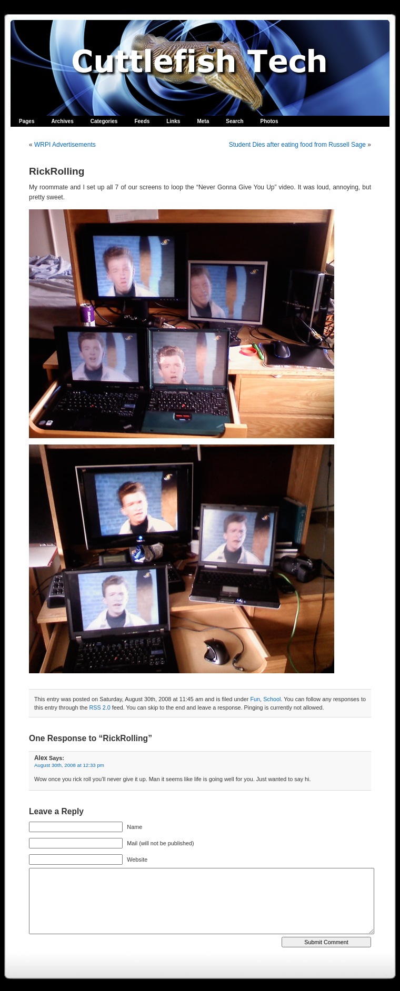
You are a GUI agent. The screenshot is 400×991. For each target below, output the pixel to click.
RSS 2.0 (99, 707)
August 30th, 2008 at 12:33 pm (69, 765)
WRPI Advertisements (65, 144)
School (272, 699)
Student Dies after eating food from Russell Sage (297, 144)
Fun (255, 699)
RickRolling (57, 171)
